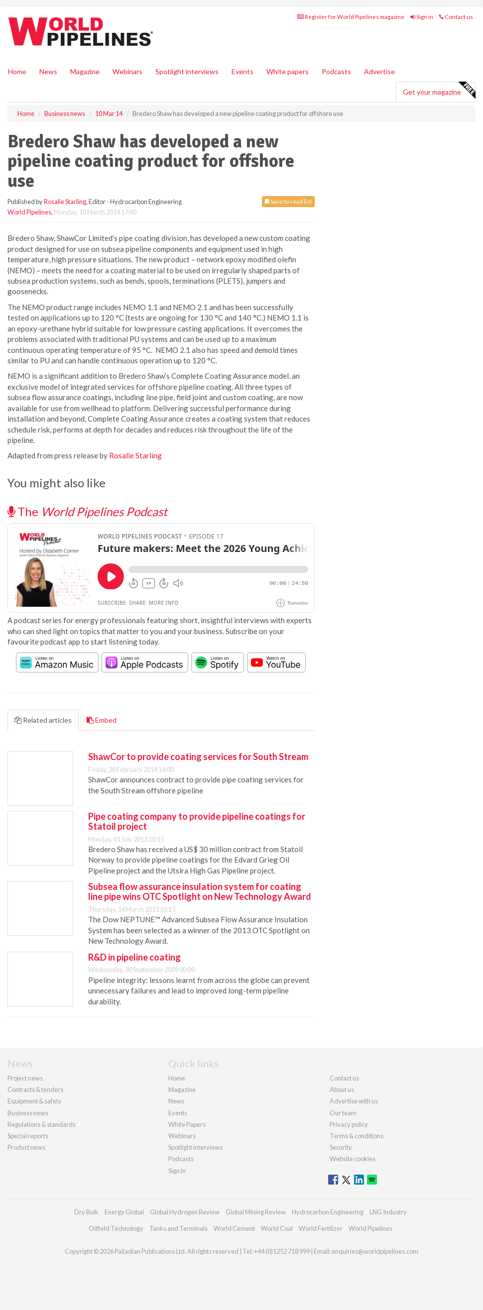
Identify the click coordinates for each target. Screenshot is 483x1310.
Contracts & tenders (35, 1089)
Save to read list (288, 201)
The (87, 511)
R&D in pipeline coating (134, 957)
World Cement (234, 1228)
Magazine (85, 71)
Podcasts (336, 71)
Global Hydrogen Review (185, 1212)
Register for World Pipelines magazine (350, 16)
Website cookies (352, 1159)
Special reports (27, 1136)
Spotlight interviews (187, 71)
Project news (25, 1078)
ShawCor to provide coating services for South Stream (198, 756)
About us (342, 1089)
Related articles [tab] (43, 720)
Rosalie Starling (65, 202)
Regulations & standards (41, 1124)
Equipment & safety (34, 1101)
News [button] (48, 71)
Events (242, 71)
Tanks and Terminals (178, 1228)
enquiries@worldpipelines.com (375, 1251)
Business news (27, 1113)
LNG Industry (388, 1212)
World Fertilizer (321, 1228)
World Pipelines (29, 212)
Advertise (379, 71)
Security (341, 1147)
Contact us (456, 16)
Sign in (421, 16)
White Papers (187, 1124)
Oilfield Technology (116, 1228)
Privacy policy (349, 1124)
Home (17, 71)
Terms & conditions (356, 1136)
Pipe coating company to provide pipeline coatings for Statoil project (196, 821)
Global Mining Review (256, 1212)
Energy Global (124, 1212)
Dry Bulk (86, 1212)
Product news (26, 1147)
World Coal (277, 1228)
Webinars (127, 71)
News (176, 1101)
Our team (343, 1113)
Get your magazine (439, 90)
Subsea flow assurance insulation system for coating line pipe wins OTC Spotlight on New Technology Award (199, 891)
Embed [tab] (102, 720)
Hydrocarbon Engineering (327, 1212)
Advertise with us (354, 1101)
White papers (287, 71)
